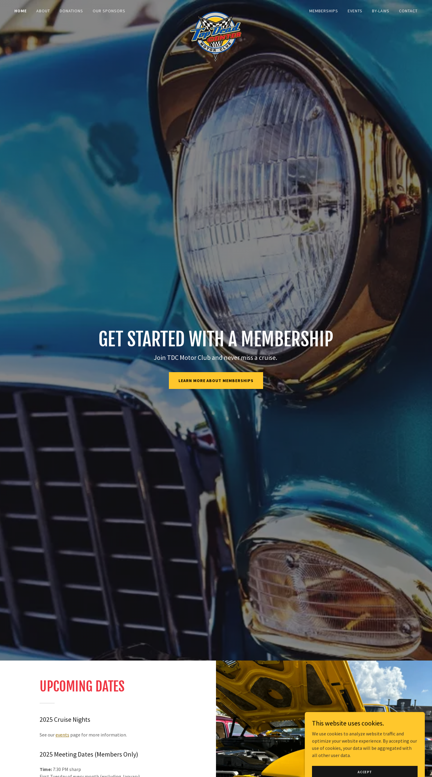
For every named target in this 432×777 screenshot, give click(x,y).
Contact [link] (408, 11)
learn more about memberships (216, 380)
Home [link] (20, 11)
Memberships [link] (323, 11)
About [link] (43, 11)
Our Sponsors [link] (109, 11)
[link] (216, 9)
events (62, 735)
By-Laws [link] (380, 11)
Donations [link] (71, 11)
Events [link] (355, 11)
